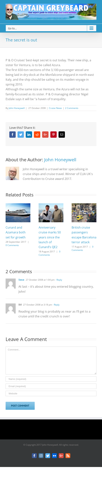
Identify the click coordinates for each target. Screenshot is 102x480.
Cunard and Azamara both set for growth (16, 232)
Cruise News (55, 108)
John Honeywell (17, 108)
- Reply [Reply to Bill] (55, 304)
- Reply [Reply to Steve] (58, 279)
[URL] (51, 393)
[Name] (51, 379)
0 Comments (12, 245)
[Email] (51, 386)
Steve (21, 279)
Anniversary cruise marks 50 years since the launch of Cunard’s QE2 (50, 237)
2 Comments (71, 108)
